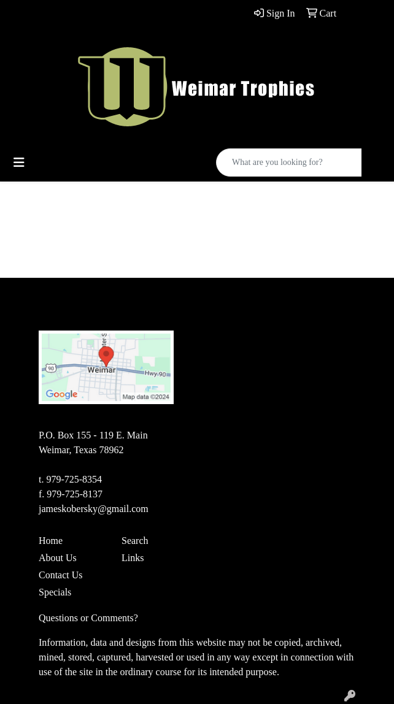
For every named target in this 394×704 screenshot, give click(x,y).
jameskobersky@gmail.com (94, 508)
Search (135, 540)
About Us (58, 558)
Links (133, 558)
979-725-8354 (74, 479)
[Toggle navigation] (19, 162)
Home (51, 540)
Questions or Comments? (88, 618)
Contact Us (61, 575)
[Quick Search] (289, 162)
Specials (55, 592)
